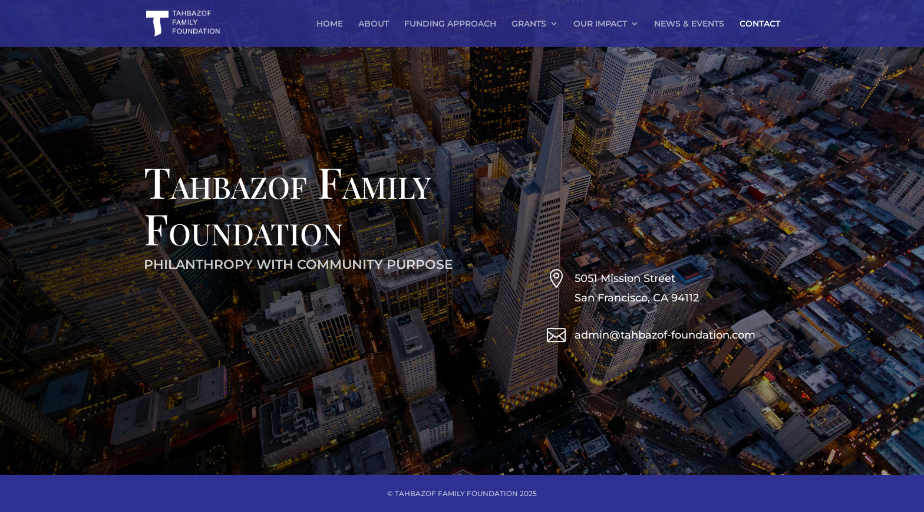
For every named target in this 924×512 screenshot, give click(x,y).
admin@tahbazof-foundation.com (665, 335)
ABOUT (373, 24)
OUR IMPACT (600, 24)
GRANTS (529, 24)
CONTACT (760, 24)
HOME (329, 24)
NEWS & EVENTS (689, 24)
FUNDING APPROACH (450, 24)
